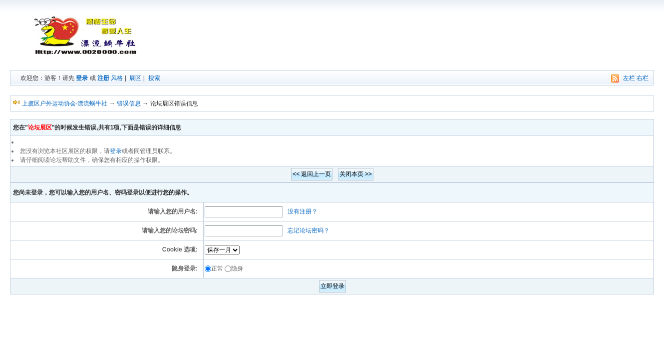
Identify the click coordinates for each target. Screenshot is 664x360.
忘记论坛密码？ (309, 230)
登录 (82, 78)
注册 (103, 78)
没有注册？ (303, 211)
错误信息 (129, 103)
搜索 (154, 78)
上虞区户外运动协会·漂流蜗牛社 (64, 103)
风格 (117, 78)
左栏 (629, 78)
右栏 (643, 78)
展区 (135, 78)
